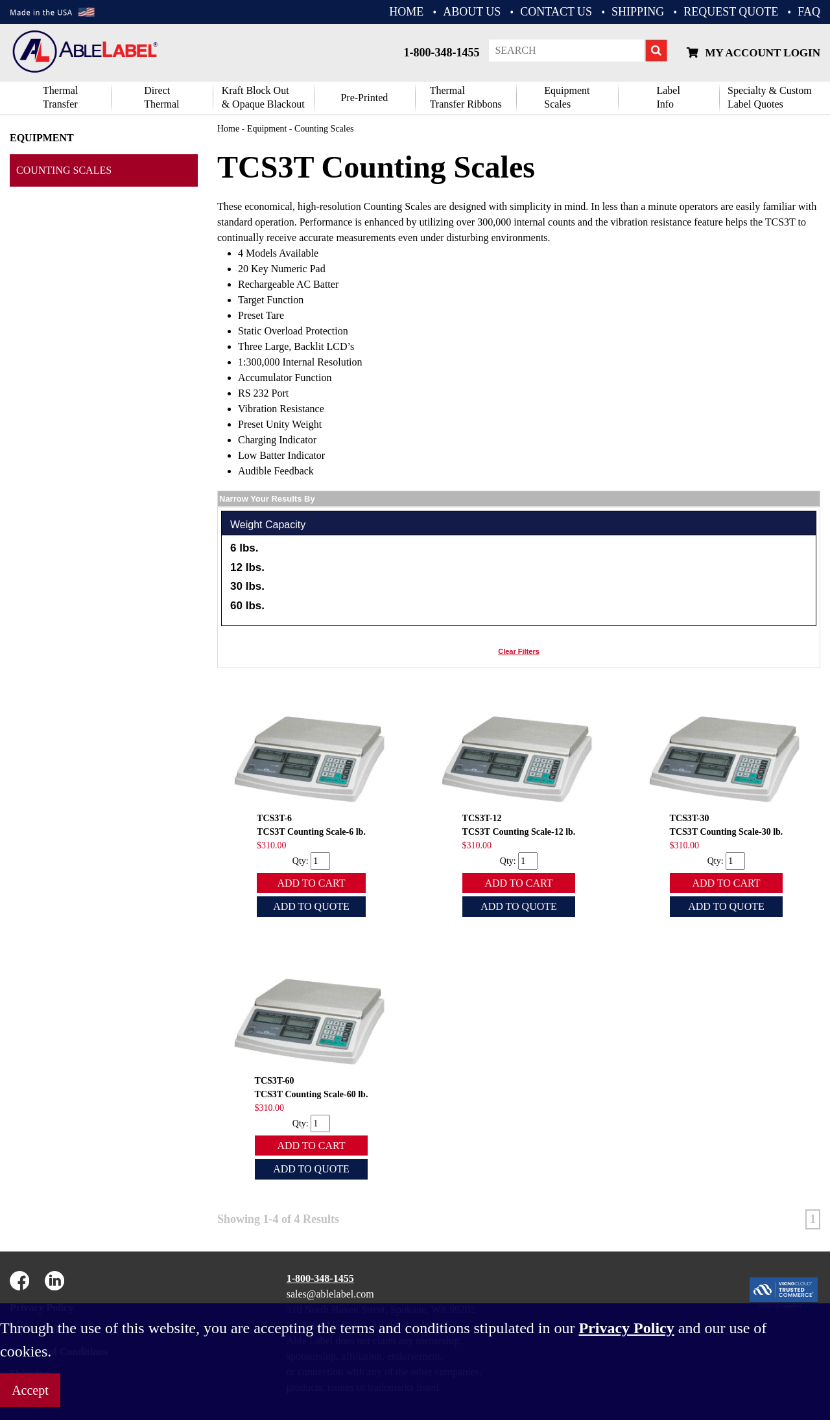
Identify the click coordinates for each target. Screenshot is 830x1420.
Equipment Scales (566, 97)
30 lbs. (247, 586)
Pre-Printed (364, 97)
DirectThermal (161, 97)
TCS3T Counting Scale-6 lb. (311, 832)
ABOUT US (472, 11)
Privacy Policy (626, 1328)
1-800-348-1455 (441, 52)
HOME (406, 11)
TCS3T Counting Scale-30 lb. (726, 832)
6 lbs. (244, 548)
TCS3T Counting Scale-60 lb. (311, 1094)
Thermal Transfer (60, 97)
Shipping (637, 11)
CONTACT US (556, 11)
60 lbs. (247, 605)
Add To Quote (311, 906)
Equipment (42, 137)
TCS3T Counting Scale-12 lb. (519, 832)
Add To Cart (311, 883)
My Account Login (753, 53)
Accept (30, 1390)
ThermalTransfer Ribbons (466, 97)
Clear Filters (519, 651)
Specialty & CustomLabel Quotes (770, 97)
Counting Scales (64, 170)
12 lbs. (247, 567)
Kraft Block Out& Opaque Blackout (263, 97)
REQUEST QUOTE (730, 11)
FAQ (809, 11)
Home (228, 129)
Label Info (668, 97)
